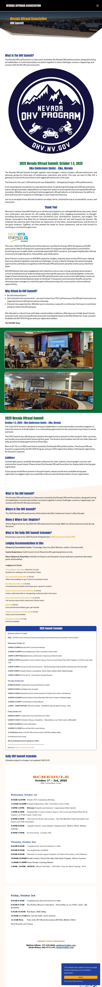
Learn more (68, 973)
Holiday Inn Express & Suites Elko (19, 612)
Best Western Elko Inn (14, 584)
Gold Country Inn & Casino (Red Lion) (20, 591)
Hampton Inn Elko (13, 619)
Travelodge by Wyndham (15, 569)
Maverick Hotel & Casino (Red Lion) (19, 598)
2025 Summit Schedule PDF (63, 537)
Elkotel (8, 605)
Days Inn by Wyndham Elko (16, 577)
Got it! (81, 977)
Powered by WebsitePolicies (73, 981)
